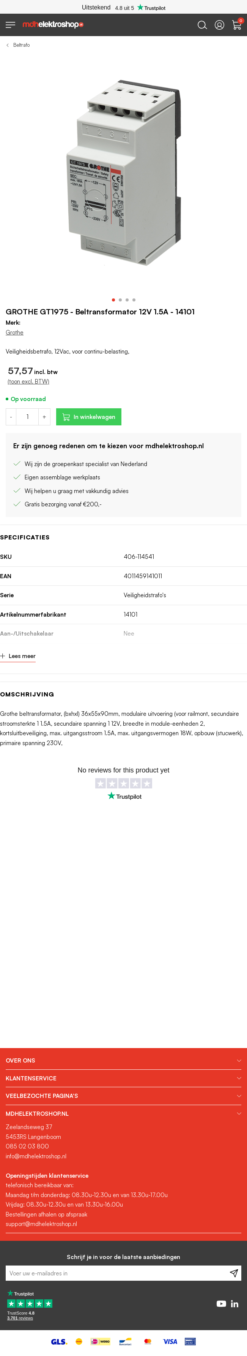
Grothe (15, 332)
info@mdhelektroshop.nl (36, 1156)
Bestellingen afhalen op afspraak (46, 1214)
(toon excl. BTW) (28, 381)
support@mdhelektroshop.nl (41, 1224)
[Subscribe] (234, 1273)
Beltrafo (21, 45)
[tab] (123, 1061)
